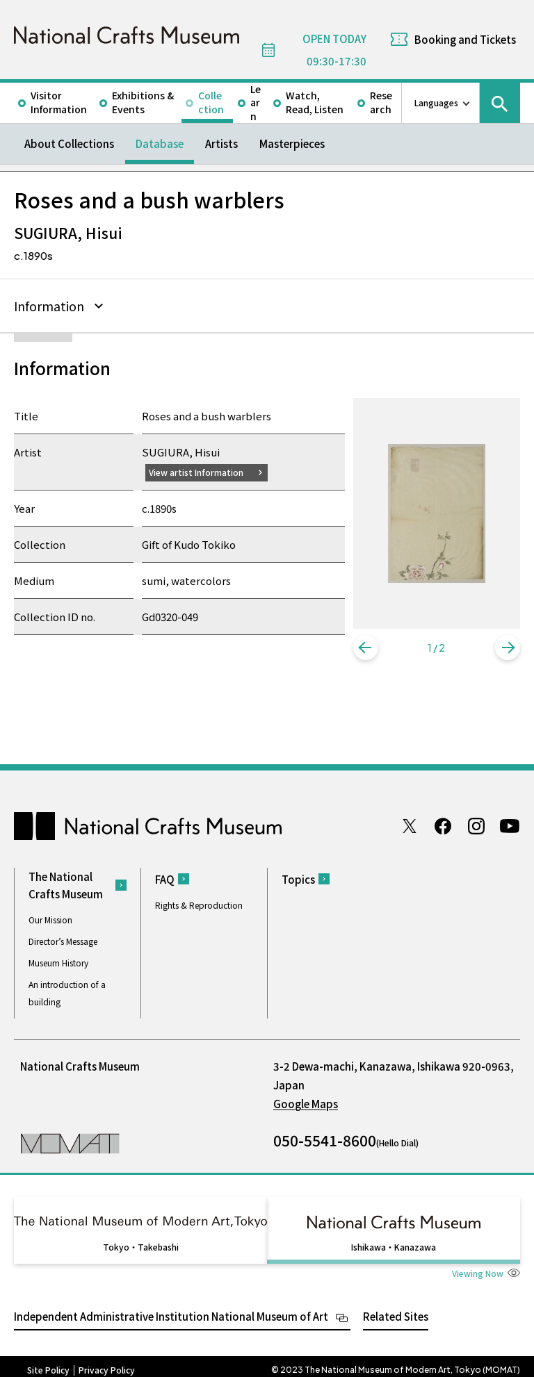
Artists (221, 143)
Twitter (409, 826)
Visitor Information (59, 102)
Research (381, 102)
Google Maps (305, 1103)
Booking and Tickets (465, 39)
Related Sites (395, 1309)
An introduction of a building (67, 992)
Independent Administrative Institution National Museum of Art (171, 1309)
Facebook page (442, 826)
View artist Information (201, 471)
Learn (255, 103)
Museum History (58, 962)
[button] (365, 647)
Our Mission (50, 919)
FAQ (165, 879)
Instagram (476, 826)
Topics (298, 879)
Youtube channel (509, 826)
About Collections (69, 143)
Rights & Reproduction (199, 905)
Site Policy (48, 1363)
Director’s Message (63, 941)
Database (160, 143)
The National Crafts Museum (66, 885)
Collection (211, 102)
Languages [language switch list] (436, 102)
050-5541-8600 (324, 1140)
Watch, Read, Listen (314, 102)
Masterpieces (292, 143)
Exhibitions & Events (143, 102)
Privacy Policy (107, 1363)
